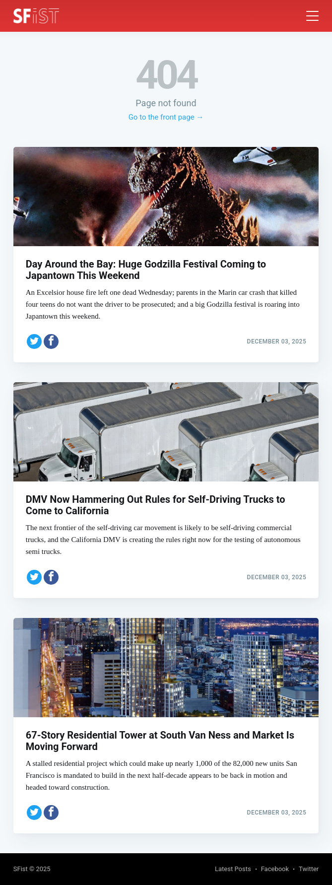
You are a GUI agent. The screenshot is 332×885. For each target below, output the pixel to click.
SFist (20, 869)
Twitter (309, 869)
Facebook (275, 869)
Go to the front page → (166, 117)
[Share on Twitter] (34, 341)
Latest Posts (233, 869)
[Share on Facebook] (51, 341)
